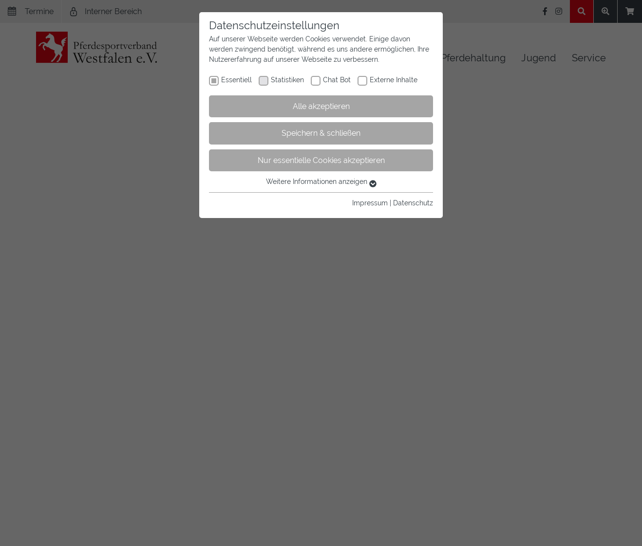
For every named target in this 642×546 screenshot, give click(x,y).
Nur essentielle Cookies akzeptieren (321, 160)
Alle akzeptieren (321, 106)
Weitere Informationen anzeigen (321, 181)
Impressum (370, 203)
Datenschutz (413, 203)
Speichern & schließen (321, 133)
